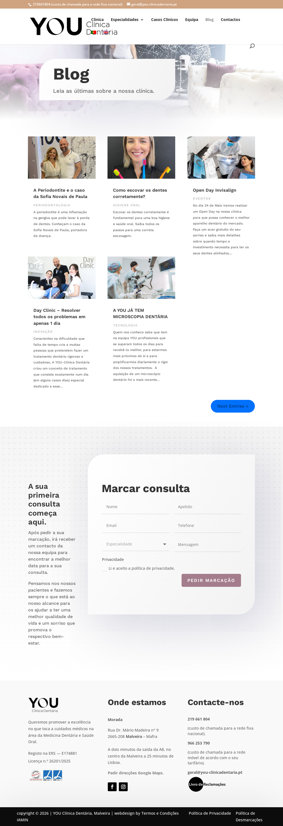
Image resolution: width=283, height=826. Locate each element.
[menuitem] (93, 37)
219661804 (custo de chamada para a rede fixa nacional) (77, 4)
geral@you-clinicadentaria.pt (215, 772)
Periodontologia (51, 205)
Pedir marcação (211, 580)
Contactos (230, 20)
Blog (209, 20)
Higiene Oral (126, 205)
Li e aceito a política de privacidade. (138, 568)
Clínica (97, 20)
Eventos (202, 198)
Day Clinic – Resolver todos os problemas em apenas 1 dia (59, 317)
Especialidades (124, 20)
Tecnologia (125, 325)
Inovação (43, 332)
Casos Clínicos (164, 20)
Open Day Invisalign (214, 190)
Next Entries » (232, 406)
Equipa (191, 20)
